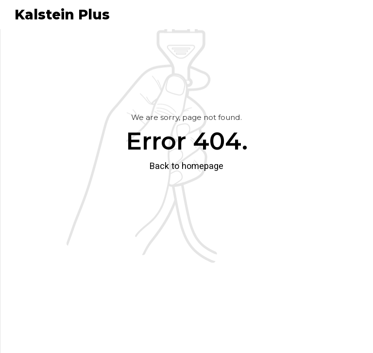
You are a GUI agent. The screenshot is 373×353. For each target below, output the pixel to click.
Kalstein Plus (62, 14)
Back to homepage (186, 166)
